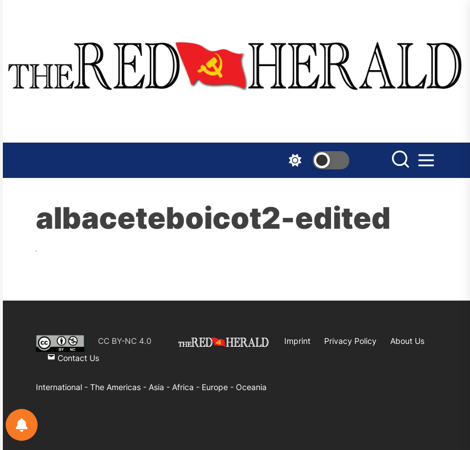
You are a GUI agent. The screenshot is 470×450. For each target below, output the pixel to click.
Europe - (219, 387)
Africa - (187, 387)
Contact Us (73, 358)
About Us (407, 341)
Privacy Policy (350, 341)
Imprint (297, 341)
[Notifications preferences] (22, 425)
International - (63, 387)
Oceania (251, 387)
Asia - (160, 387)
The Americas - (119, 387)
